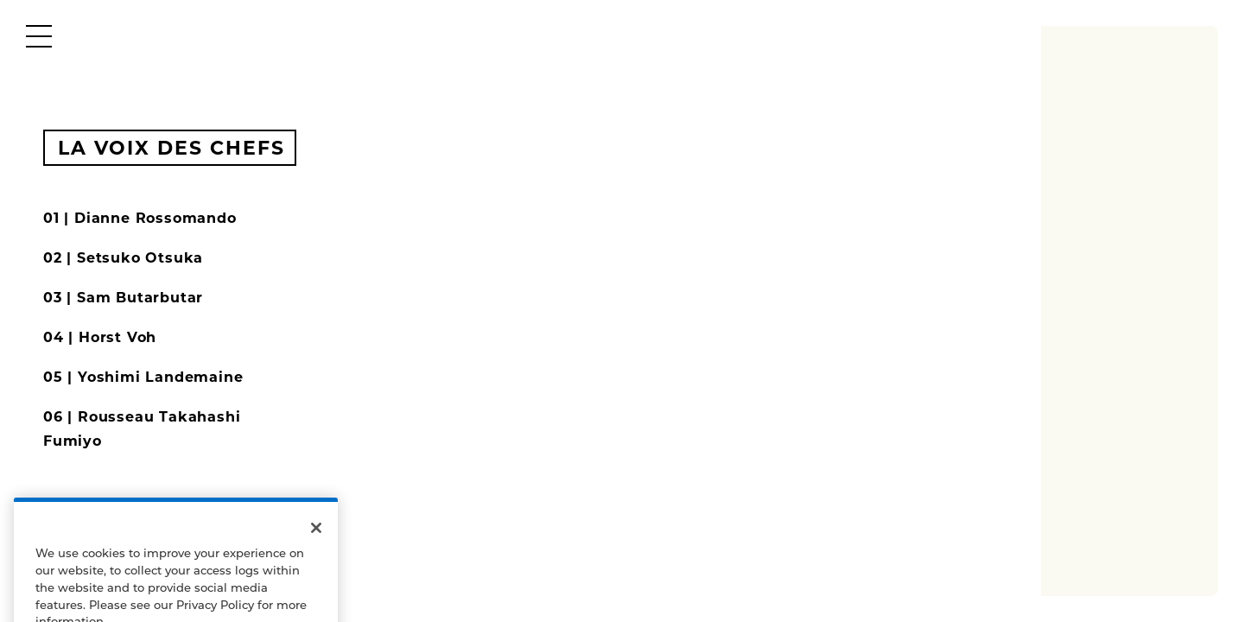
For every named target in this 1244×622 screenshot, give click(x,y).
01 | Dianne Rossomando (140, 218)
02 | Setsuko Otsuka (123, 258)
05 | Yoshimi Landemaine (143, 377)
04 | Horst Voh (99, 337)
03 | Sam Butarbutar (123, 297)
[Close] (316, 539)
